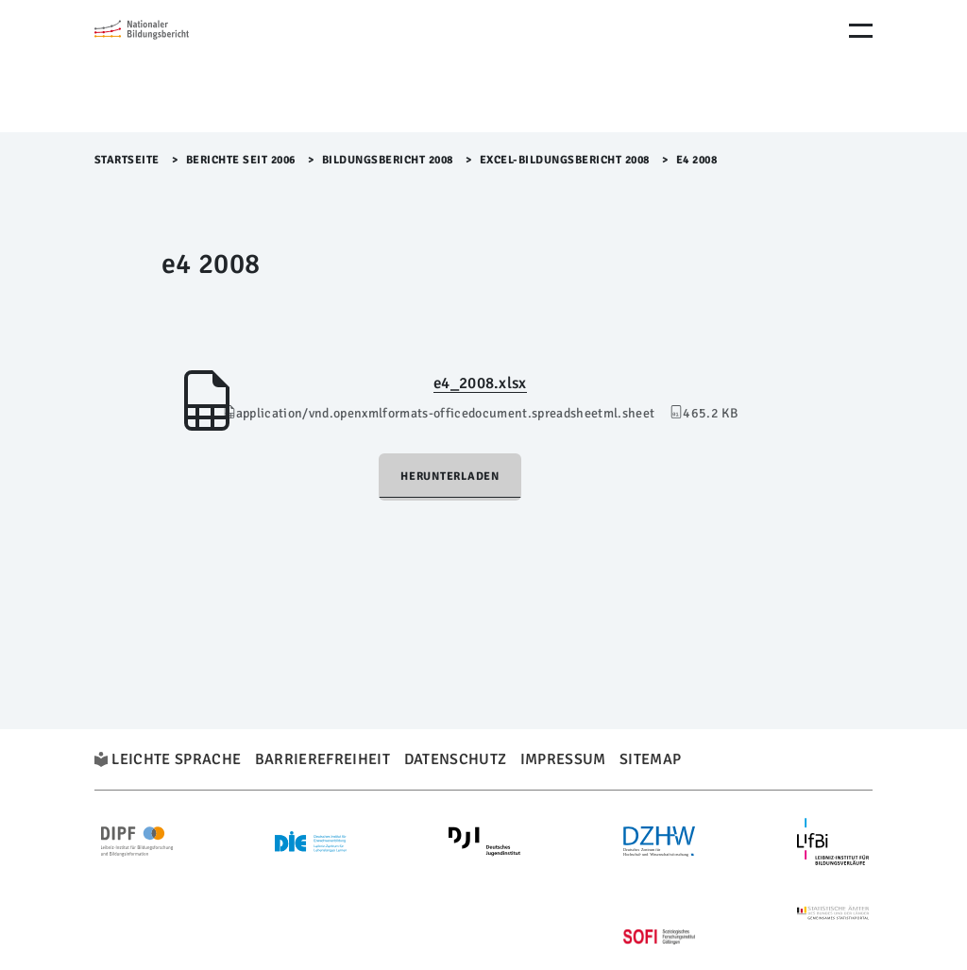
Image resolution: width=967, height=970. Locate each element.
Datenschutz (455, 759)
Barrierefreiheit (322, 759)
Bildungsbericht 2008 (387, 160)
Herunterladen (450, 476)
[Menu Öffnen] (861, 31)
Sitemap (650, 759)
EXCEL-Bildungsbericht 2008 (565, 160)
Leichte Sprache (176, 759)
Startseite (127, 160)
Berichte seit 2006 (241, 160)
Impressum (563, 759)
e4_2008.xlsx (480, 383)
